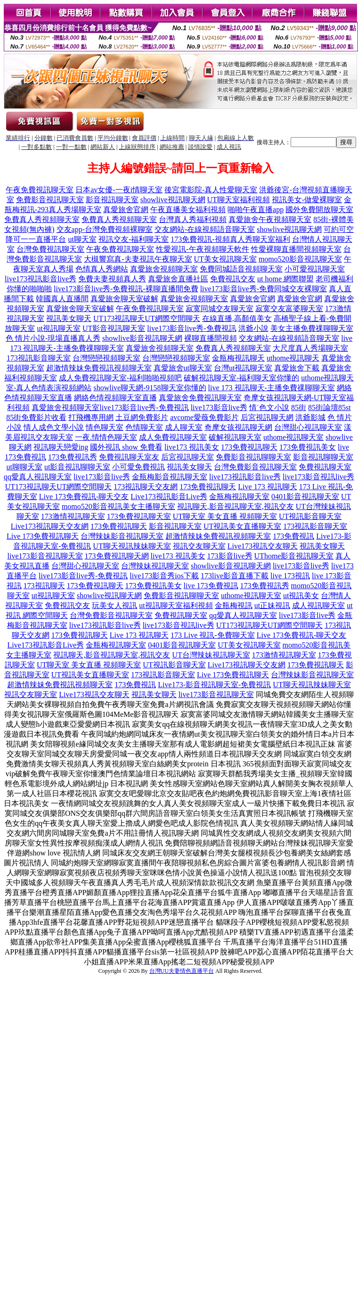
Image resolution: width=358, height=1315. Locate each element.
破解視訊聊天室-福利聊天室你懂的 (241, 378)
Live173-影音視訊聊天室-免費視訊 (214, 685)
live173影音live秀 (219, 407)
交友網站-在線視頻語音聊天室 (205, 229)
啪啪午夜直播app (256, 209)
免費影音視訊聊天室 (50, 200)
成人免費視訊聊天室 (173, 437)
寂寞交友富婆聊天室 (289, 308)
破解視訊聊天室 (235, 437)
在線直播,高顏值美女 (237, 318)
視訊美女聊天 (68, 318)
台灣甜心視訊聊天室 (308, 427)
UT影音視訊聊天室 (113, 328)
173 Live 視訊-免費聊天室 (213, 635)
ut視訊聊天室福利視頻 (175, 605)
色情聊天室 (144, 427)
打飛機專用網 (91, 417)
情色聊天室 (104, 427)
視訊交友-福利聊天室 (133, 239)
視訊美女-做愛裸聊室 (307, 200)
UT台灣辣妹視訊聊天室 (211, 655)
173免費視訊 (293, 536)
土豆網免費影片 (141, 417)
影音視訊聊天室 (112, 200)
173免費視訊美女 (307, 447)
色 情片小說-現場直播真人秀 (53, 338)
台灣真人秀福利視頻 (193, 219)
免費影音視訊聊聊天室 (253, 457)
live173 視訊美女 (191, 447)
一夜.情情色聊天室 (106, 437)
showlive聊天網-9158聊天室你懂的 (149, 388)
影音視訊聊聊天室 (323, 457)
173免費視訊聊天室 (139, 516)
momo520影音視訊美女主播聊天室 (118, 506)
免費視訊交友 (232, 279)
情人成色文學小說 (54, 427)
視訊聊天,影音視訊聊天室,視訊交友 (235, 506)
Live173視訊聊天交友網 (50, 526)
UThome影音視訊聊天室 (294, 556)
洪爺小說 (253, 328)
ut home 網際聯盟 (285, 279)
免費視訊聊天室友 (129, 457)
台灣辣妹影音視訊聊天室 (122, 536)
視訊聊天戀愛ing (60, 447)
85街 (298, 407)
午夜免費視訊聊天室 (39, 190)
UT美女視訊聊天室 (225, 259)
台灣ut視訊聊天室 (243, 368)
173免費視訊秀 (72, 457)
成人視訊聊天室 (318, 605)
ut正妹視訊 (272, 605)
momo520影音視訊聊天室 (300, 259)
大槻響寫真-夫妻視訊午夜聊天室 (138, 259)
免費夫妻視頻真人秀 (112, 279)
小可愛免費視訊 (138, 467)
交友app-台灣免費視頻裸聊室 (105, 229)
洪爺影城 (310, 417)
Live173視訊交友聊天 (263, 546)
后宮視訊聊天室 (187, 457)
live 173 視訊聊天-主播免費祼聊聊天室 (271, 388)
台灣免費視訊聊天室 (50, 249)
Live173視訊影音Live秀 (168, 497)
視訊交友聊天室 (199, 546)
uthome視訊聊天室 (293, 437)
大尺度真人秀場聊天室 (310, 348)
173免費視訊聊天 (249, 447)
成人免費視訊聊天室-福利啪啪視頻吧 (120, 378)
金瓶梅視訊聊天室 (239, 497)
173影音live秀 (229, 556)
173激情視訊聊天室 (73, 516)
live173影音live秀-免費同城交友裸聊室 (263, 289)
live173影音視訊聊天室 (45, 556)
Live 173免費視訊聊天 (43, 536)
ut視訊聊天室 (58, 328)
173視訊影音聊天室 (39, 358)
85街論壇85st (329, 407)
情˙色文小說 (269, 407)
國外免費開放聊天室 (319, 209)
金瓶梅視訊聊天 (238, 358)
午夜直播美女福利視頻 (188, 209)
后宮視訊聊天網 (267, 417)
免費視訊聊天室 (325, 467)
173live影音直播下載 (234, 576)
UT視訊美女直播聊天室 (242, 526)
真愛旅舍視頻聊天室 (164, 269)
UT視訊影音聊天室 (310, 516)
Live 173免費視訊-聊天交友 (84, 497)
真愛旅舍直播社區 (178, 279)
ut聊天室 (82, 239)
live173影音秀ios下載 (164, 576)
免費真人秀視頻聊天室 (42, 219)
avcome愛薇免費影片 (204, 417)
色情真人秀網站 (101, 269)
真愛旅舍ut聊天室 (183, 368)
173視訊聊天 (44, 586)
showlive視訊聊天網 (172, 200)
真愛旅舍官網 (125, 209)
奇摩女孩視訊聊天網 (238, 427)
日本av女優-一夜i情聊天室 (119, 190)
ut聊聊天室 (24, 467)
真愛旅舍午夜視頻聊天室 (269, 219)
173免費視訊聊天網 (117, 556)
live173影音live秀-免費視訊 (191, 328)
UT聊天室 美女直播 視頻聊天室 (225, 516)
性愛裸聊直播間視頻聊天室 (296, 249)
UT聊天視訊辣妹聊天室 (132, 546)
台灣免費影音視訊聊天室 (255, 467)
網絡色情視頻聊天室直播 (115, 398)
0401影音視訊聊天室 (305, 497)
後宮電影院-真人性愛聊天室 (210, 190)
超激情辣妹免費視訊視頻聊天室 (99, 368)
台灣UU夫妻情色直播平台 (181, 971)
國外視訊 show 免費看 (126, 447)
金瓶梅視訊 (233, 605)
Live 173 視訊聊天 (267, 487)
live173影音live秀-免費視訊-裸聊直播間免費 (126, 289)
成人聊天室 (184, 427)
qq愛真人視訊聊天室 (38, 477)
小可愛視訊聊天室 (315, 269)
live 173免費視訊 (211, 586)
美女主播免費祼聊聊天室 (311, 328)
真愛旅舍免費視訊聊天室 (200, 398)
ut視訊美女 (301, 596)
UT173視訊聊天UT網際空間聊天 (146, 318)
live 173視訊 (290, 576)
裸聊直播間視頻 (210, 338)
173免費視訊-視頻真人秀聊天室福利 (230, 239)
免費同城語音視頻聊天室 (241, 269)
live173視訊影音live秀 (40, 279)
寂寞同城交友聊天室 (219, 308)
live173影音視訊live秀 (318, 477)
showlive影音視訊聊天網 (142, 338)
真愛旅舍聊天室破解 (124, 299)
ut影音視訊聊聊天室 (77, 467)
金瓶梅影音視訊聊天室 (169, 477)
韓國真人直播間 (62, 299)
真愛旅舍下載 (296, 368)
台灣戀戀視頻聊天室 (106, 358)
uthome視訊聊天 (293, 358)
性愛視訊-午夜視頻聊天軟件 (202, 249)
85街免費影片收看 (36, 417)
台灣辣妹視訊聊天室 (155, 566)
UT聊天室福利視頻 (238, 200)
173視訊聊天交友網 (146, 487)
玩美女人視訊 (114, 605)
